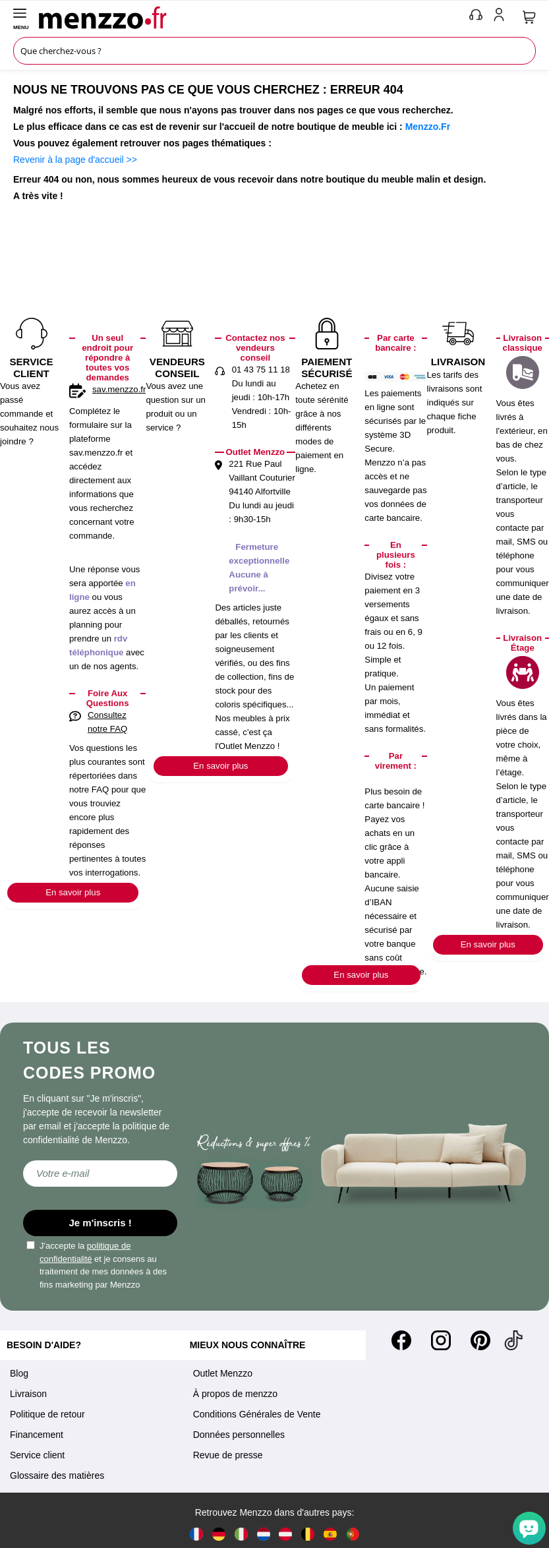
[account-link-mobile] (501, 17)
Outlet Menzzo (222, 1373)
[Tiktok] (513, 1340)
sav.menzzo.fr (119, 389)
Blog (19, 1373)
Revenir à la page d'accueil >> (75, 159)
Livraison (28, 1393)
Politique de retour (47, 1414)
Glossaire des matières (57, 1475)
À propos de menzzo (235, 1393)
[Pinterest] (480, 1340)
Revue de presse (228, 1455)
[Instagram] (441, 1340)
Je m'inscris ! (100, 1222)
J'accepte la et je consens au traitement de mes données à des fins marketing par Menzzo (96, 1265)
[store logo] (251, 17)
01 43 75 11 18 (261, 369)
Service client (37, 1455)
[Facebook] (401, 1340)
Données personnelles (239, 1434)
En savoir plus (72, 892)
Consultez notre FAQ (107, 722)
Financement (36, 1434)
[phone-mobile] (476, 17)
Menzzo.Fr (427, 126)
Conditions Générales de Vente (257, 1414)
